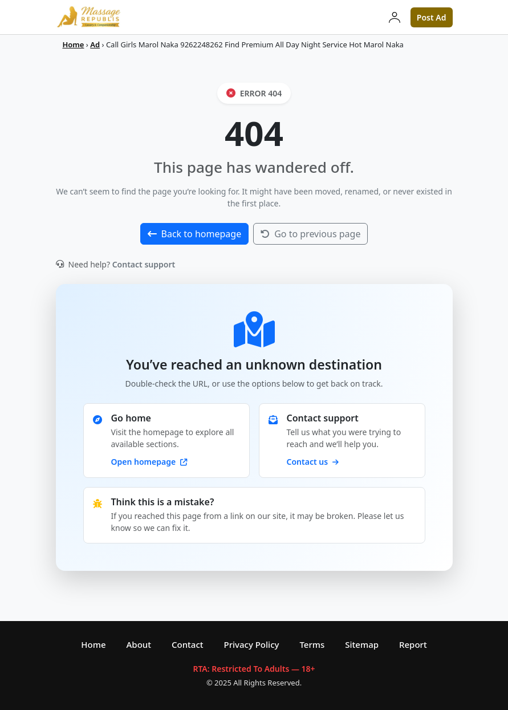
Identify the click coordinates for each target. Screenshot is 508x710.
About (139, 644)
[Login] (394, 17)
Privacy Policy (251, 644)
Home (73, 44)
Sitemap (362, 644)
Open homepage (149, 461)
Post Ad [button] (431, 17)
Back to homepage (195, 234)
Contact (188, 644)
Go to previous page (310, 234)
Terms (311, 644)
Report (413, 644)
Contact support (144, 264)
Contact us (313, 461)
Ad (95, 44)
